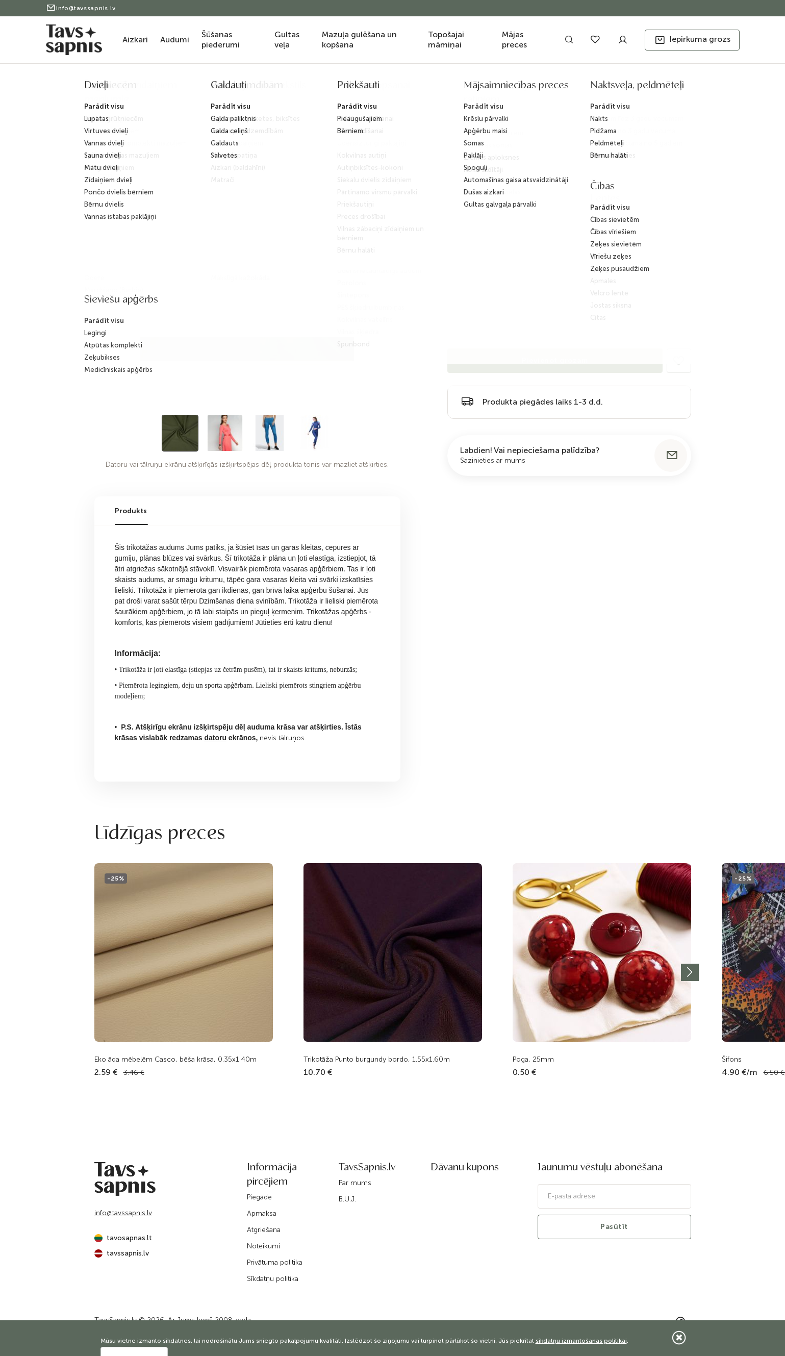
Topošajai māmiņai (446, 39)
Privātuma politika (274, 1262)
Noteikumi (263, 1246)
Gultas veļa (286, 39)
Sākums (104, 88)
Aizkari (135, 39)
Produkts (131, 511)
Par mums (355, 1182)
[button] (692, 40)
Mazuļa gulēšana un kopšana (359, 39)
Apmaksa (261, 1213)
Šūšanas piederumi (220, 39)
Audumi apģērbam (215, 88)
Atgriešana (264, 1229)
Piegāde (259, 1197)
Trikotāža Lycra (373, 88)
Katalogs (137, 88)
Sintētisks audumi (314, 88)
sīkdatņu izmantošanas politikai (581, 1340)
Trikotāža (264, 88)
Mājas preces (514, 39)
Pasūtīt (614, 1226)
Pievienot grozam (555, 360)
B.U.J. (347, 1199)
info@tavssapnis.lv (81, 8)
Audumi (174, 39)
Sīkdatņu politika (272, 1278)
